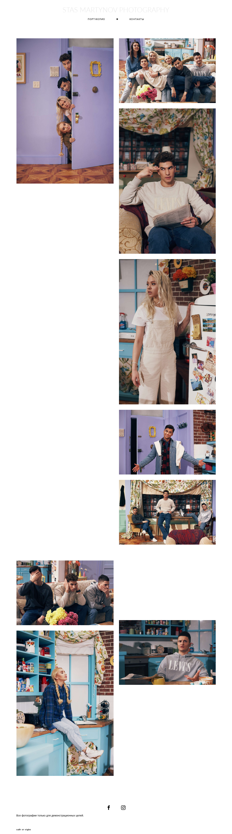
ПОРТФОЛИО (96, 20)
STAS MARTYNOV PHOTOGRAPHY (116, 10)
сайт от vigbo (23, 825)
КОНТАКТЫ (136, 20)
